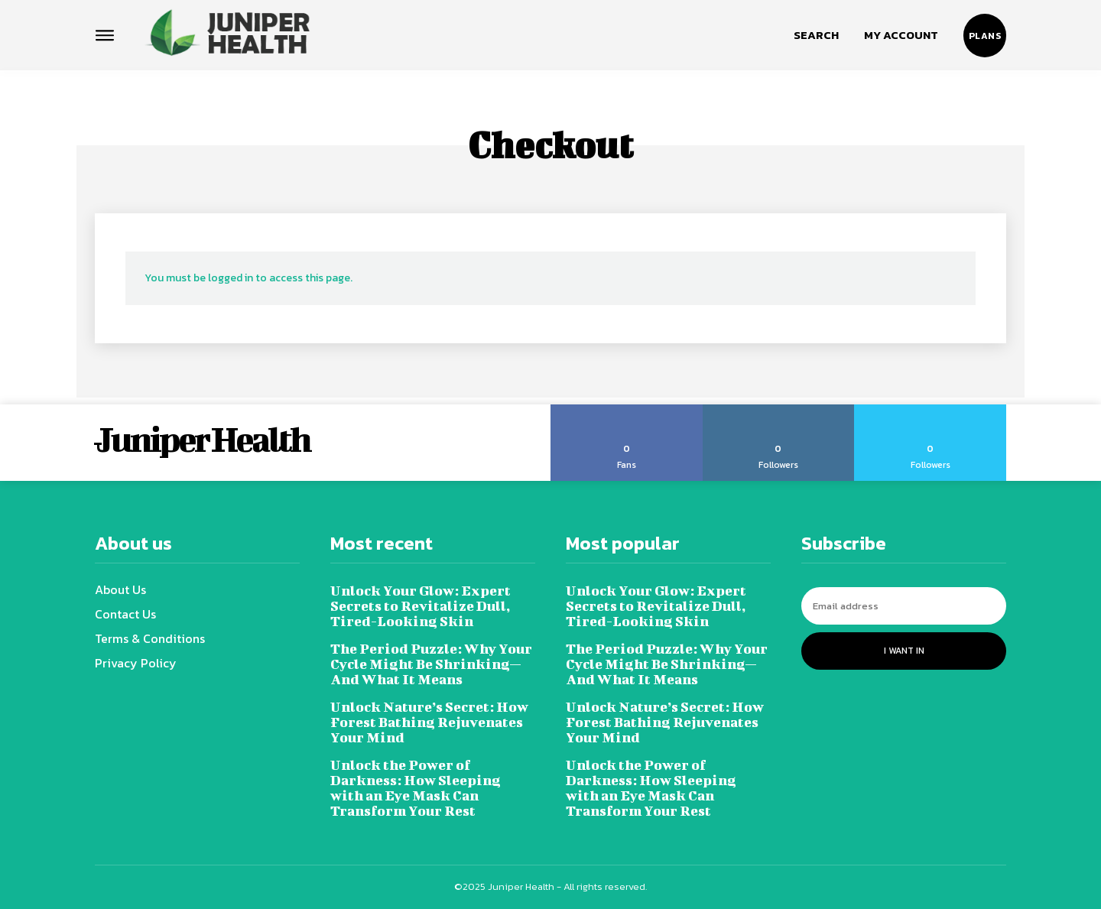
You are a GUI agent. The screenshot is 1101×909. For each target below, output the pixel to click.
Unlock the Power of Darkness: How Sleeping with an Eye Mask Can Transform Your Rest (415, 788)
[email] (903, 606)
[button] (816, 35)
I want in (904, 650)
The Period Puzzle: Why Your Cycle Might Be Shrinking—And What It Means (431, 664)
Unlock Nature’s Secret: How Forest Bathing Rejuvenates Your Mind (429, 722)
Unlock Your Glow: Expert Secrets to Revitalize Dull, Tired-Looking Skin (420, 606)
